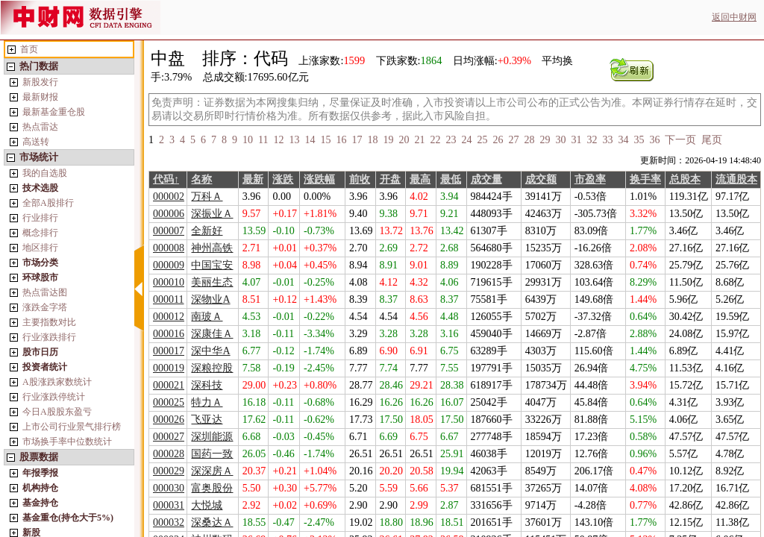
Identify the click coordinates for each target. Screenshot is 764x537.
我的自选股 (44, 173)
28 (529, 139)
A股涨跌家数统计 (57, 382)
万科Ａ (206, 196)
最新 (252, 179)
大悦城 (206, 505)
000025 (168, 402)
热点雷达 (40, 127)
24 (466, 139)
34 (623, 139)
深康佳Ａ (212, 333)
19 (388, 139)
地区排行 (40, 247)
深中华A (210, 351)
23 (450, 139)
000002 (168, 196)
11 (263, 139)
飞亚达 (206, 419)
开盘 (390, 179)
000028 (168, 453)
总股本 (685, 179)
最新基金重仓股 (53, 112)
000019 (168, 368)
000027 (168, 436)
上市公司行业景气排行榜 (71, 426)
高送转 (35, 141)
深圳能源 (212, 436)
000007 (168, 230)
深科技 (206, 385)
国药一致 (212, 453)
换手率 (645, 179)
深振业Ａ (212, 213)
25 (482, 139)
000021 (168, 385)
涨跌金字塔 (44, 307)
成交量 (486, 179)
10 (247, 139)
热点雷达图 (44, 292)
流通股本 (736, 179)
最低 (450, 179)
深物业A (210, 299)
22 (435, 139)
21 (419, 139)
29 (544, 139)
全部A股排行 (48, 203)
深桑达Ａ (212, 522)
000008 (168, 248)
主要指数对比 (49, 322)
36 (654, 139)
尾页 (711, 139)
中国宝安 (212, 265)
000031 (168, 505)
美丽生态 (212, 282)
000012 (168, 316)
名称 (201, 179)
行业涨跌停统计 (53, 397)
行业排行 (40, 218)
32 (591, 139)
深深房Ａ (212, 471)
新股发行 (40, 82)
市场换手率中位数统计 (67, 441)
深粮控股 (212, 368)
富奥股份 (212, 488)
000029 (168, 471)
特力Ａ (206, 402)
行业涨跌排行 (49, 337)
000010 (168, 282)
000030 (168, 488)
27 (513, 139)
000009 (168, 265)
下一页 (680, 139)
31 (576, 139)
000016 (168, 333)
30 (560, 139)
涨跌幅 (319, 179)
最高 (420, 179)
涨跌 (282, 179)
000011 (168, 299)
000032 (168, 522)
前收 (359, 179)
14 (309, 139)
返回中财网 (734, 17)
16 (341, 139)
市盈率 (590, 179)
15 (325, 139)
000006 (168, 213)
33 (607, 139)
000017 (168, 351)
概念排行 (40, 232)
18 (372, 139)
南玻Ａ (206, 316)
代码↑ (166, 179)
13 (294, 139)
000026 (168, 419)
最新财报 (40, 97)
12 (278, 139)
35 (638, 139)
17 (356, 139)
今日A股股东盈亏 (57, 411)
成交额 (541, 179)
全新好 (206, 230)
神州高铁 (212, 248)
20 (403, 139)
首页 (29, 49)
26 (497, 139)
